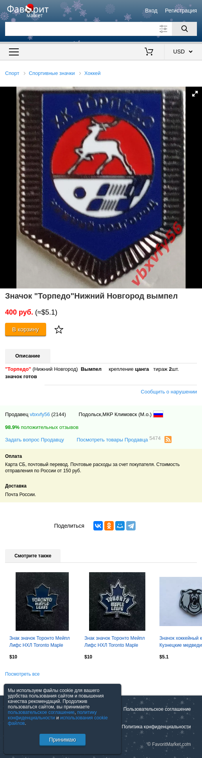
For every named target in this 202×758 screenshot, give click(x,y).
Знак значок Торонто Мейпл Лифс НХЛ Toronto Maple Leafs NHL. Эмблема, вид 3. (114, 642)
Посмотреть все (22, 674)
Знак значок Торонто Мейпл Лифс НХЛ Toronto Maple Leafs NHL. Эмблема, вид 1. (39, 642)
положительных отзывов (42, 427)
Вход (151, 10)
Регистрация (181, 10)
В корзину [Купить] (25, 329)
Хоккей (92, 73)
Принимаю (62, 740)
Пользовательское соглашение (157, 709)
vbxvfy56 (40, 414)
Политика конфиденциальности (156, 727)
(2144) (58, 414)
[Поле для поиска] (101, 29)
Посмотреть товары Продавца (119, 439)
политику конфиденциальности (52, 715)
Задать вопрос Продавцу (34, 440)
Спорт (12, 73)
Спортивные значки (52, 73)
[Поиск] (184, 29)
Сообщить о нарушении (169, 392)
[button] (195, 93)
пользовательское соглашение (41, 712)
